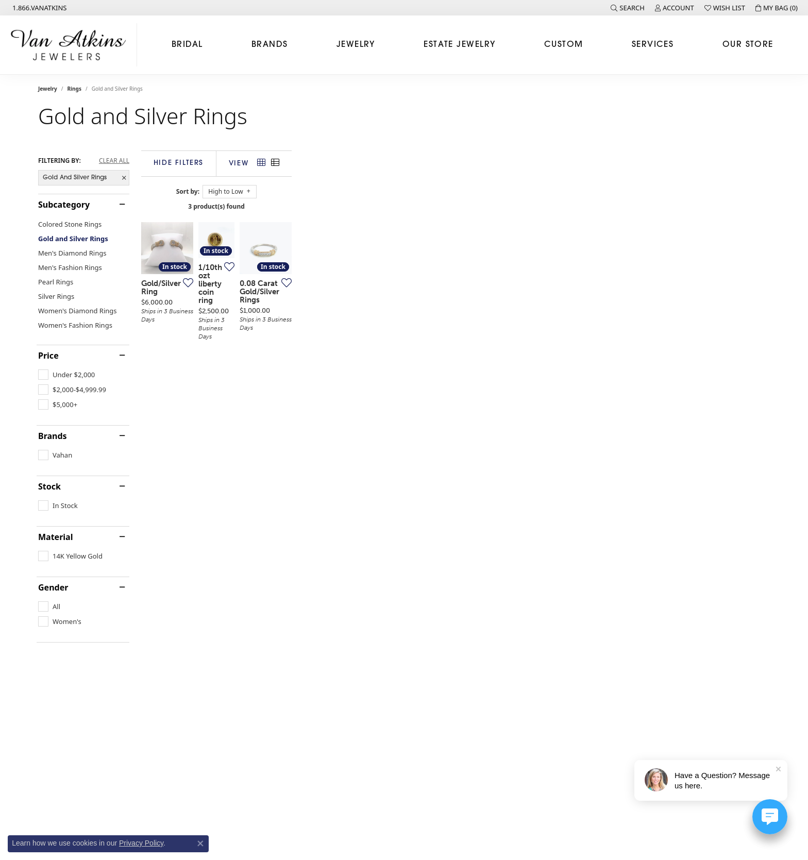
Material (55, 537)
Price (48, 355)
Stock (49, 486)
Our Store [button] (747, 45)
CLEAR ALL (114, 161)
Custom (563, 45)
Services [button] (653, 45)
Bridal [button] (187, 45)
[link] (38, 7)
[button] (628, 7)
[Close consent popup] (200, 843)
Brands (52, 436)
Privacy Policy (141, 843)
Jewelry (47, 88)
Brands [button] (269, 45)
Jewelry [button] (355, 45)
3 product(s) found (455, 206)
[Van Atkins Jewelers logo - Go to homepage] (71, 44)
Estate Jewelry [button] (459, 45)
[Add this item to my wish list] (339, 436)
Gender (53, 587)
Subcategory (64, 204)
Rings (74, 88)
